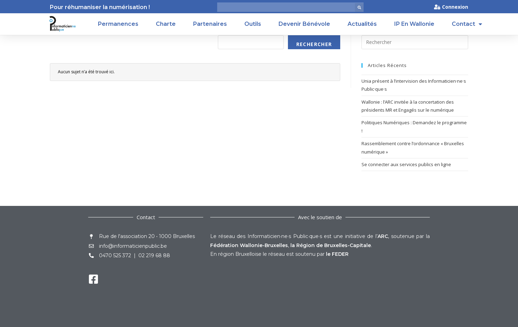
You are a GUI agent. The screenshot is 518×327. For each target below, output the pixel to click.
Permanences (118, 24)
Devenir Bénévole (304, 24)
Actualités (362, 24)
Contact (467, 24)
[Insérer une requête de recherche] (414, 42)
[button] (359, 7)
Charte (166, 24)
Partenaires (210, 24)
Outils (252, 24)
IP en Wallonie (414, 24)
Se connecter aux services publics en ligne (406, 164)
